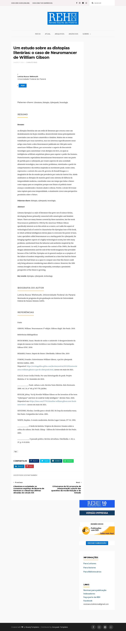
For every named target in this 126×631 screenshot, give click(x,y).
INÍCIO (38, 34)
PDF (22, 86)
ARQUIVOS (59, 34)
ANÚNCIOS (73, 34)
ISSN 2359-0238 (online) (20, 3)
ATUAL (48, 34)
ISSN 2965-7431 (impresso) (42, 3)
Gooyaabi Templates (60, 627)
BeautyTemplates (32, 627)
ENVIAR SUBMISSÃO (97, 543)
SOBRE (86, 34)
